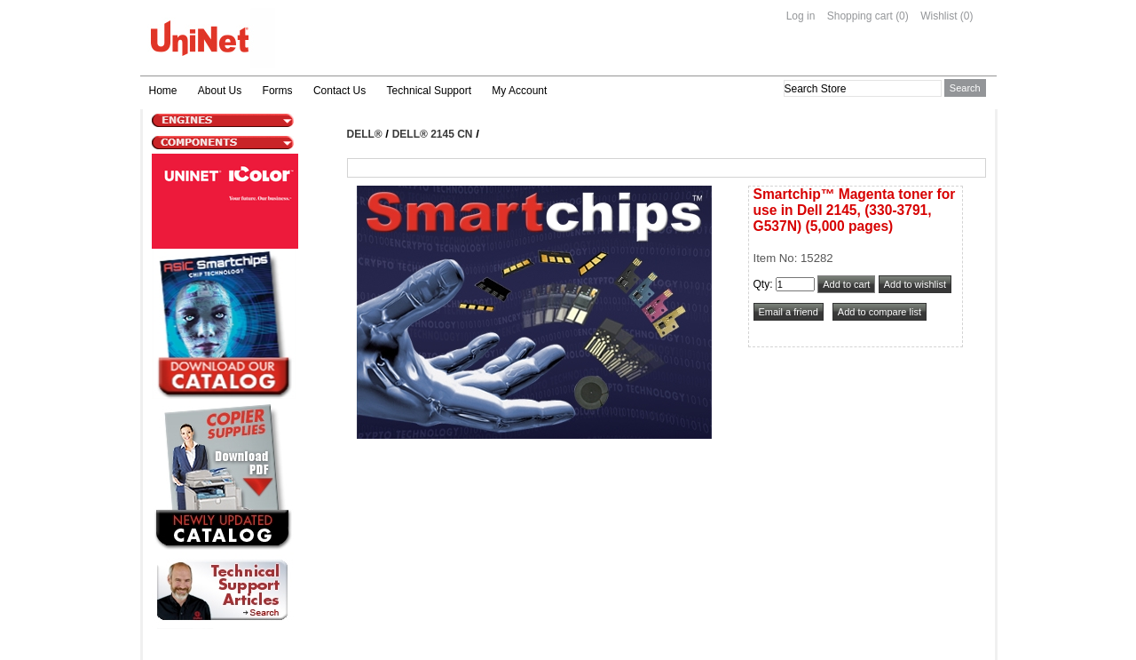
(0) (902, 16)
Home (163, 90)
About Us (219, 90)
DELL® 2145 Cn (432, 134)
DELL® (365, 134)
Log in (801, 16)
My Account (519, 90)
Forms (278, 90)
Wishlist (938, 16)
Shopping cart (860, 16)
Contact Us (339, 90)
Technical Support (429, 90)
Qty (761, 284)
